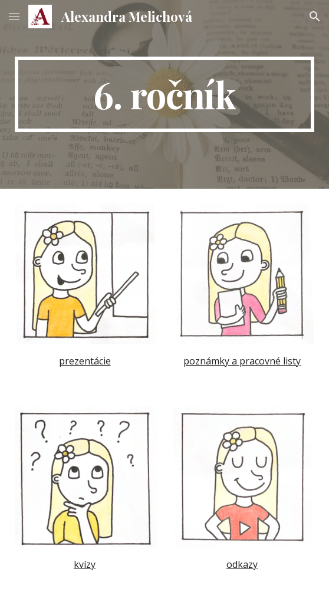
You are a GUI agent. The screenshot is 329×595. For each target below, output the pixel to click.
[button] (14, 16)
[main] (164, 94)
